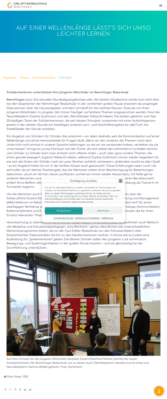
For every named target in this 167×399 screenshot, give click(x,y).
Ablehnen (103, 210)
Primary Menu (160, 6)
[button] (120, 181)
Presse (24, 77)
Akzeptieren (63, 210)
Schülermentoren (44, 77)
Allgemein (10, 77)
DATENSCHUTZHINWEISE (87, 218)
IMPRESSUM (107, 218)
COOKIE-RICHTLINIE (63, 218)
